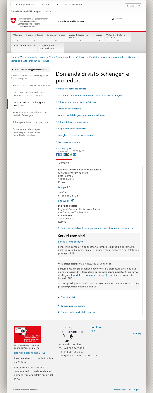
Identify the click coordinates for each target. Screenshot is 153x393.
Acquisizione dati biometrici (72, 128)
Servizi (99, 37)
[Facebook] (57, 154)
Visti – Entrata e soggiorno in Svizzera (67, 57)
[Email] (74, 154)
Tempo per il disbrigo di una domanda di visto (81, 115)
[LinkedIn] (64, 154)
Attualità (17, 37)
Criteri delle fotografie (69, 108)
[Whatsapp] (71, 154)
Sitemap (137, 333)
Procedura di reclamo (69, 141)
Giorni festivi (68, 297)
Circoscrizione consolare (72, 305)
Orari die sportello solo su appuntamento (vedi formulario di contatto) (96, 228)
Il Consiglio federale (25, 5)
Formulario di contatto (71, 241)
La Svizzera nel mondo (71, 5)
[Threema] (68, 154)
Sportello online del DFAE (29, 352)
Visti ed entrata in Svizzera (118, 37)
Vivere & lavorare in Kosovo (80, 37)
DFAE (48, 5)
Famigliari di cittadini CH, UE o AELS (76, 135)
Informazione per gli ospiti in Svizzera (77, 102)
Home (13, 57)
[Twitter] (61, 154)
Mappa (64, 187)
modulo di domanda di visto (90, 275)
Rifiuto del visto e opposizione (73, 122)
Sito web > (66, 200)
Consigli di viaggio (56, 37)
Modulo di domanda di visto (72, 88)
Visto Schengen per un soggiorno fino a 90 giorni (112, 57)
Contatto (62, 162)
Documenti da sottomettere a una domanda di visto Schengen (90, 95)
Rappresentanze (34, 37)
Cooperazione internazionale (51, 48)
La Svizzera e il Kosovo (24, 48)
